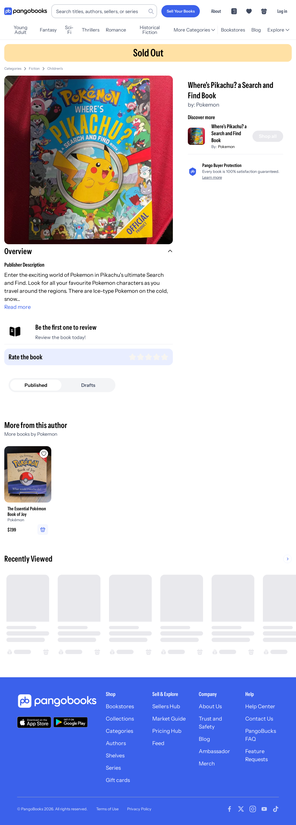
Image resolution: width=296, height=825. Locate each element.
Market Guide (169, 718)
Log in (282, 11)
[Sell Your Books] (180, 11)
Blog (256, 30)
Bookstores (233, 30)
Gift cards (118, 780)
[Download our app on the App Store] (34, 722)
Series (113, 768)
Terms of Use (107, 809)
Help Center (260, 706)
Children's (55, 69)
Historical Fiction (150, 30)
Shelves (115, 755)
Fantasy (48, 30)
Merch (207, 763)
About (216, 11)
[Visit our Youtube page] (264, 809)
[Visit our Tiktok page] (275, 809)
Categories (12, 69)
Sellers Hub (166, 706)
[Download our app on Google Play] (70, 722)
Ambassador (214, 751)
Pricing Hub (166, 731)
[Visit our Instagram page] (253, 809)
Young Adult (21, 30)
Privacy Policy (139, 809)
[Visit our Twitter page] (241, 809)
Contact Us (259, 718)
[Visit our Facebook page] (229, 809)
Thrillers (90, 30)
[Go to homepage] (25, 11)
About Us (210, 706)
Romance (116, 30)
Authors (116, 743)
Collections (120, 718)
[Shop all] (267, 136)
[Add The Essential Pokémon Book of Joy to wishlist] (44, 453)
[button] (88, 251)
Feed (158, 743)
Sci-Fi (69, 30)
